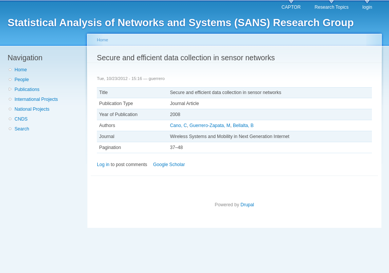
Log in (103, 164)
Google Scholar (169, 164)
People (21, 79)
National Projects (31, 109)
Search (21, 129)
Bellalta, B (243, 125)
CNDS (20, 119)
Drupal (247, 204)
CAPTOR (290, 7)
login (367, 7)
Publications (27, 89)
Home (20, 69)
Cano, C (178, 125)
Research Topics (332, 7)
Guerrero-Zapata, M (210, 125)
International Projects (36, 99)
